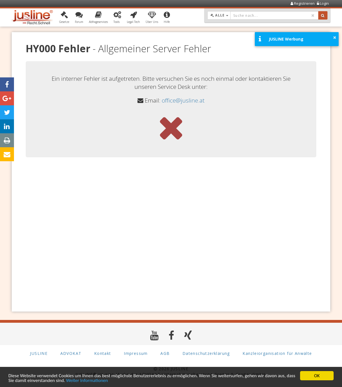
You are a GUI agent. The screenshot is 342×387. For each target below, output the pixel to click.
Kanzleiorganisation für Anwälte (277, 353)
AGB (165, 353)
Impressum (136, 353)
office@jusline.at (183, 100)
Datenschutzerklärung (206, 353)
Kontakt (102, 353)
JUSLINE (39, 353)
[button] (64, 17)
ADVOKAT (71, 353)
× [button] (334, 37)
